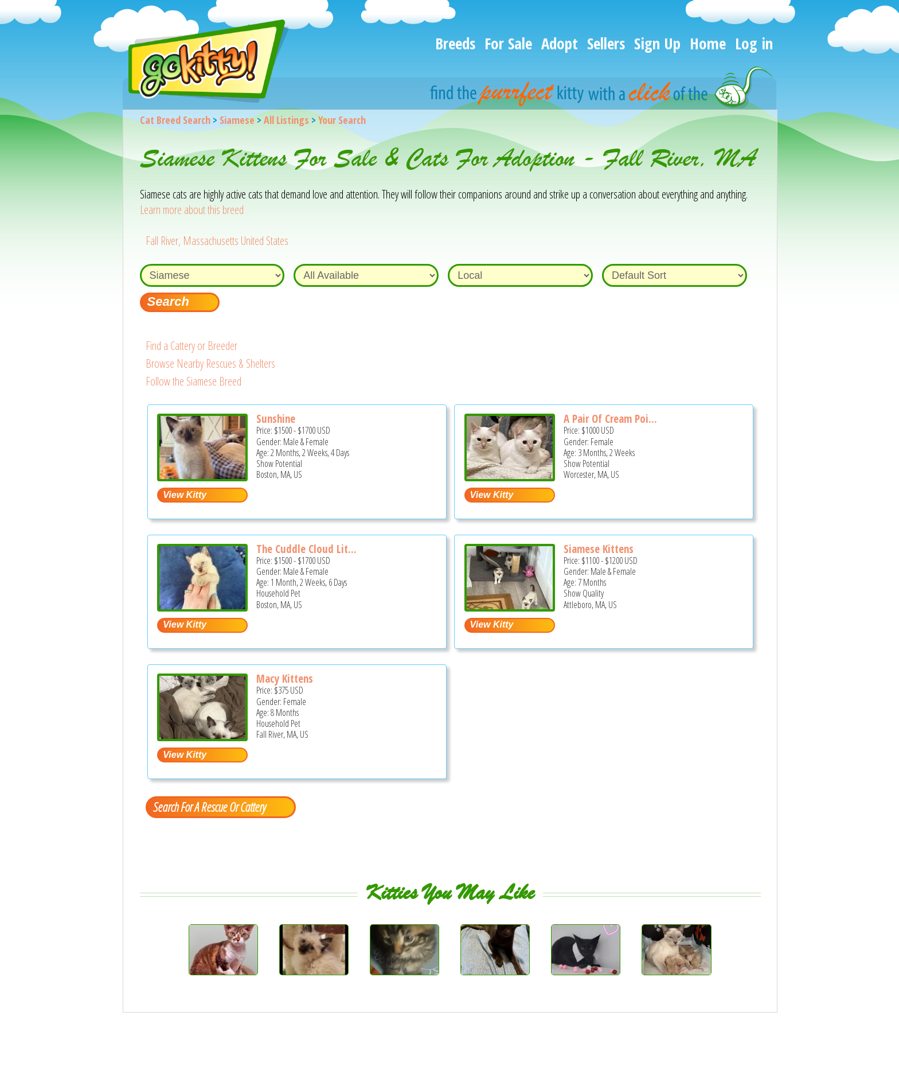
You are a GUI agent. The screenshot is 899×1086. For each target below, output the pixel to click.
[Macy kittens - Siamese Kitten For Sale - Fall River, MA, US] (202, 737)
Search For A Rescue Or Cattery (209, 806)
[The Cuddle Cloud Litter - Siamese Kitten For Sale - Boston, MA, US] (202, 607)
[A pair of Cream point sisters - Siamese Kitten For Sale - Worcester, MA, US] (509, 477)
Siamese (237, 120)
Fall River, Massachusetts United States (217, 240)
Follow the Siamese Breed (193, 381)
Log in (754, 43)
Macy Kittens (284, 678)
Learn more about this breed (192, 209)
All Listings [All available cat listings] (286, 120)
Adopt (559, 43)
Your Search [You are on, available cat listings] (342, 120)
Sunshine (275, 418)
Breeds (455, 43)
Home (708, 43)
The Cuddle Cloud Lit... (306, 549)
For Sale (508, 43)
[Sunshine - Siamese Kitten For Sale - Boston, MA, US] (202, 477)
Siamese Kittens (599, 549)
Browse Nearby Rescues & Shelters (210, 363)
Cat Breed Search (175, 120)
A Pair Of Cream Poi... (610, 418)
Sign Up (657, 43)
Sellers (606, 43)
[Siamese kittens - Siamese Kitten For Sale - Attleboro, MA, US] (509, 607)
